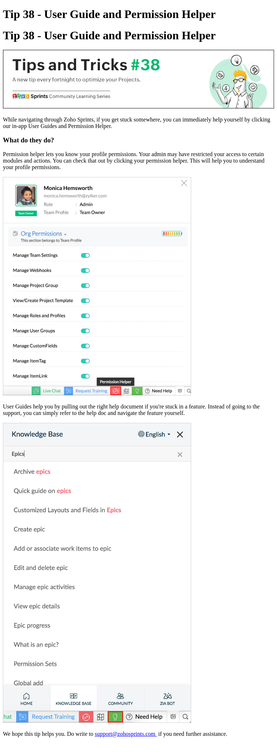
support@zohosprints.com (126, 734)
